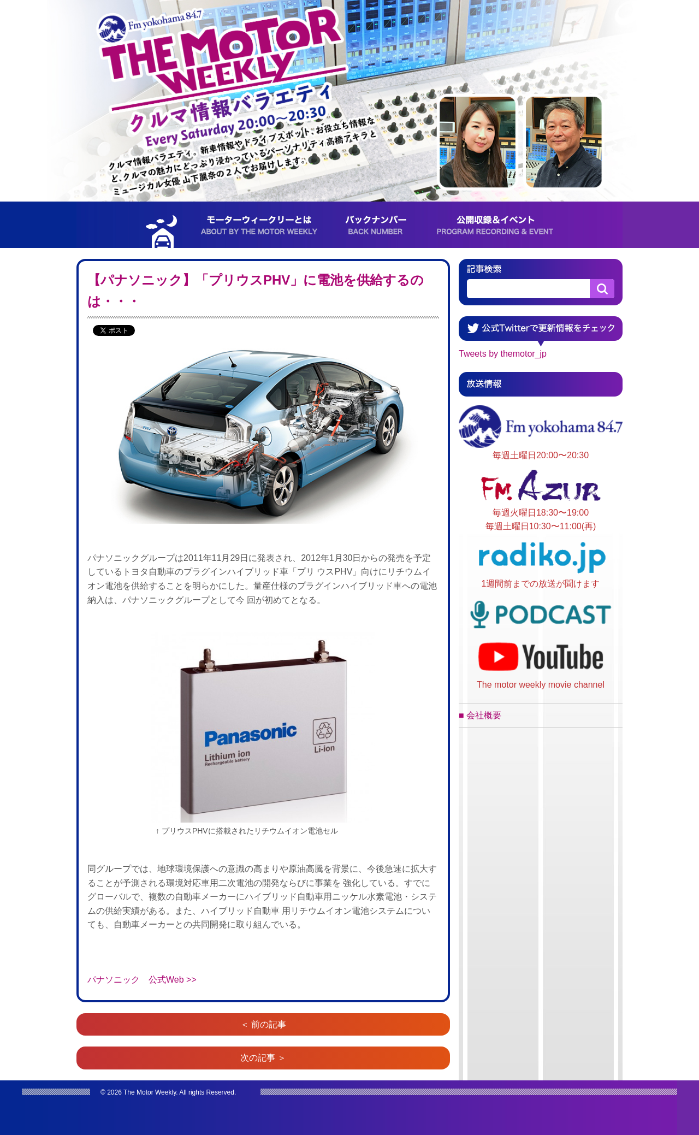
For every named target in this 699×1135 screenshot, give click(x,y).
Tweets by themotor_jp (503, 353)
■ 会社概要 (480, 715)
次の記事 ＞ (263, 1057)
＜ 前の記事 (263, 1024)
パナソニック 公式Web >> (142, 979)
